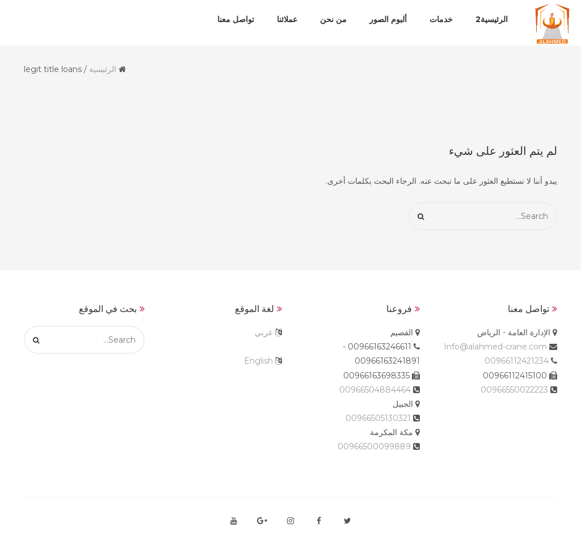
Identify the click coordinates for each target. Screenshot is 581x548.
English (258, 361)
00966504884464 (375, 390)
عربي (264, 332)
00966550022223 (514, 390)
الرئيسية (102, 69)
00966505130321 (378, 418)
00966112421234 (517, 361)
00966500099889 (374, 446)
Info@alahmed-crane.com (495, 347)
